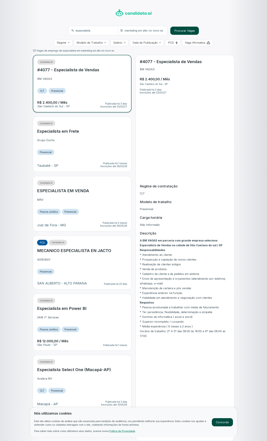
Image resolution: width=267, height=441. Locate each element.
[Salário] (119, 42)
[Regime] (63, 42)
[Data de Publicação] (147, 42)
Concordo (222, 422)
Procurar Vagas (184, 30)
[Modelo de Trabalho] (91, 42)
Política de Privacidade (122, 431)
